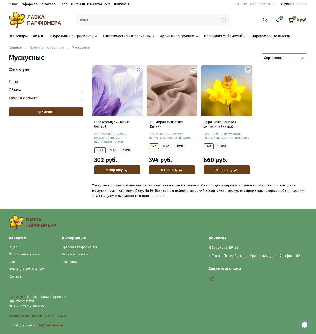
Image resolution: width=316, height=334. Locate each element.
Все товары (18, 36)
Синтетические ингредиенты (129, 36)
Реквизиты (70, 262)
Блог (63, 4)
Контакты (121, 4)
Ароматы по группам (179, 36)
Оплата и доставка (75, 254)
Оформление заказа (39, 4)
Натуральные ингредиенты (73, 36)
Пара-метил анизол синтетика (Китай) (220, 124)
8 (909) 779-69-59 (294, 4)
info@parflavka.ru (50, 325)
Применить (46, 112)
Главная (15, 47)
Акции (38, 36)
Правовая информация (79, 247)
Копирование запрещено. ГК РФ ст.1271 (37, 316)
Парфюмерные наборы (271, 36)
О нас (13, 4)
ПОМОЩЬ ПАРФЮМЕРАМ (90, 4)
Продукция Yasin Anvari (225, 36)
